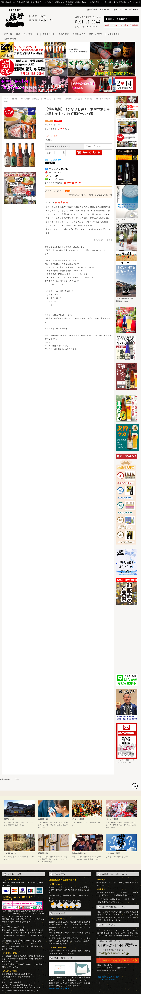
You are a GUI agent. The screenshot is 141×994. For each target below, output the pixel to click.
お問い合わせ (10, 39)
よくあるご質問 (113, 853)
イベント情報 (78, 819)
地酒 (18, 34)
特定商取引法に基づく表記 (108, 977)
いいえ (98, 146)
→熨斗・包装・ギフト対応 (59, 988)
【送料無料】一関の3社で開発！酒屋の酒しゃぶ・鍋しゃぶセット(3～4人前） (36, 99)
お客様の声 (43, 819)
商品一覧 (8, 34)
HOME (6, 99)
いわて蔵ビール (31, 34)
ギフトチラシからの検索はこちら (126, 298)
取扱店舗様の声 (79, 853)
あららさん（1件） (54, 191)
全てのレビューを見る (103, 240)
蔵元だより (9, 819)
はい (89, 146)
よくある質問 (113, 34)
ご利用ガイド (79, 34)
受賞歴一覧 (43, 853)
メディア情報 (112, 819)
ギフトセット (49, 34)
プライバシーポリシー (107, 979)
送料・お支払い (96, 34)
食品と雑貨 (64, 34)
